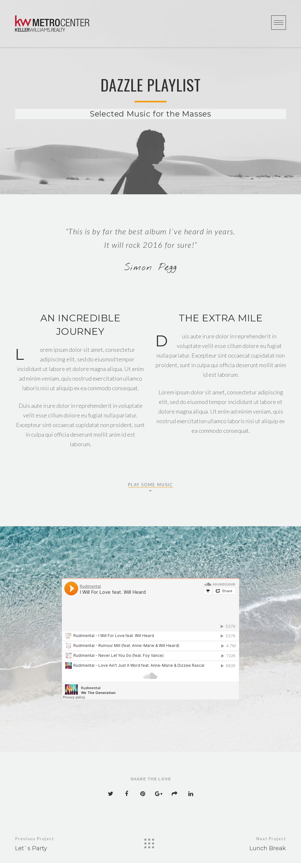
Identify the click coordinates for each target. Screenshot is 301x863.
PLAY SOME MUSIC (150, 485)
